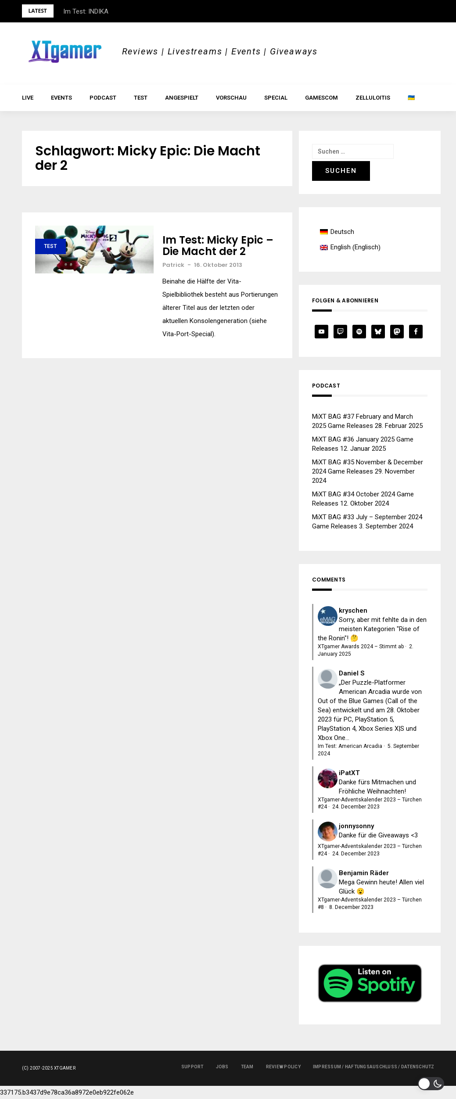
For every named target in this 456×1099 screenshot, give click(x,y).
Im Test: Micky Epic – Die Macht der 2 (217, 246)
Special (275, 97)
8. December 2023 (351, 907)
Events (61, 97)
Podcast (103, 97)
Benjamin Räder (364, 873)
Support (192, 1066)
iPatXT (349, 773)
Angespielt (181, 97)
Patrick (173, 265)
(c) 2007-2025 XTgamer (48, 1068)
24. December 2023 (356, 807)
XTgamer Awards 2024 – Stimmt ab (361, 646)
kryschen (353, 610)
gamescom (321, 97)
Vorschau (231, 97)
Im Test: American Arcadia (350, 746)
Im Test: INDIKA (85, 11)
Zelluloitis (372, 97)
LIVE (27, 97)
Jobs (222, 1066)
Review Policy (283, 1066)
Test (140, 97)
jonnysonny (356, 826)
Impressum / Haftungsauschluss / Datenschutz (373, 1066)
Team (247, 1066)
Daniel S (351, 673)
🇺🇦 (411, 97)
